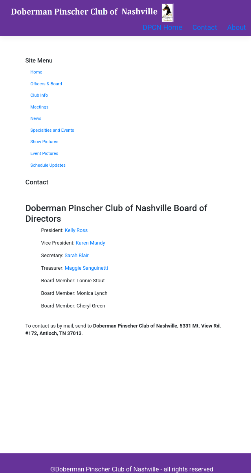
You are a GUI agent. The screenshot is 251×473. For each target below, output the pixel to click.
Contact (204, 27)
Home (36, 72)
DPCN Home (162, 27)
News (35, 118)
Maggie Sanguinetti (86, 268)
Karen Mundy (90, 243)
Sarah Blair (77, 255)
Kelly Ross (76, 230)
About (236, 27)
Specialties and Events (52, 130)
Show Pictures (44, 141)
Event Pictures (44, 153)
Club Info (39, 95)
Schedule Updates (48, 165)
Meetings (39, 107)
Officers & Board (46, 84)
